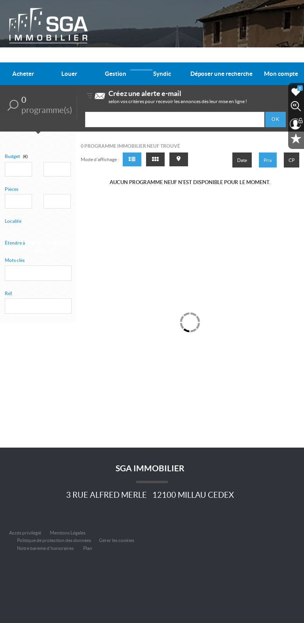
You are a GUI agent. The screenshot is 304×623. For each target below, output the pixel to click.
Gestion (115, 73)
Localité (13, 221)
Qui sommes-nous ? (179, 58)
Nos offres (141, 58)
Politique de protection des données (54, 540)
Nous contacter (278, 58)
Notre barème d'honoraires (45, 548)
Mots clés (15, 260)
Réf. (9, 293)
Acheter (23, 73)
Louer (69, 73)
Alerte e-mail (110, 58)
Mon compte (281, 73)
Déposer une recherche (221, 73)
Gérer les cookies (116, 540)
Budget (12, 156)
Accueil (83, 58)
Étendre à (15, 242)
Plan (87, 548)
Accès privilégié (25, 532)
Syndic (162, 73)
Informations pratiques (231, 58)
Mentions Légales (68, 532)
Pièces (11, 189)
